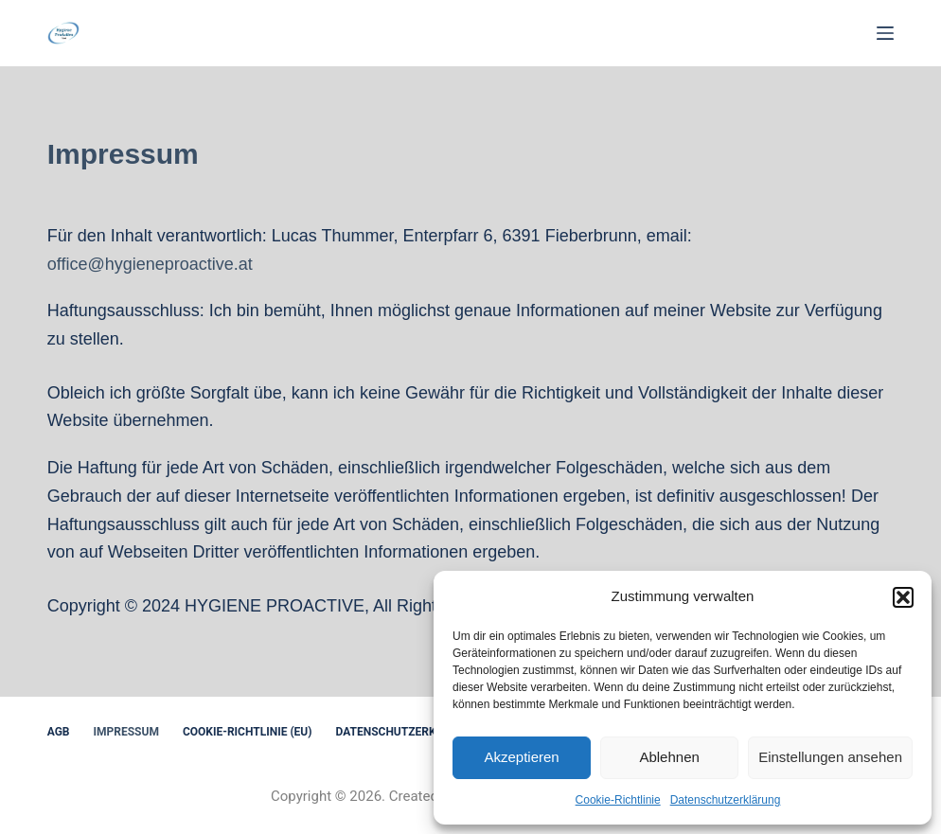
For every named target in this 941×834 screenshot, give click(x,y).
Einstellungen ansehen (830, 757)
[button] (903, 597)
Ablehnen (669, 757)
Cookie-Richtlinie (618, 800)
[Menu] (885, 33)
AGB (58, 731)
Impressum (126, 731)
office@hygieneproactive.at (150, 264)
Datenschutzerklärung (725, 800)
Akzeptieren (521, 757)
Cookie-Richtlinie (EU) (247, 731)
